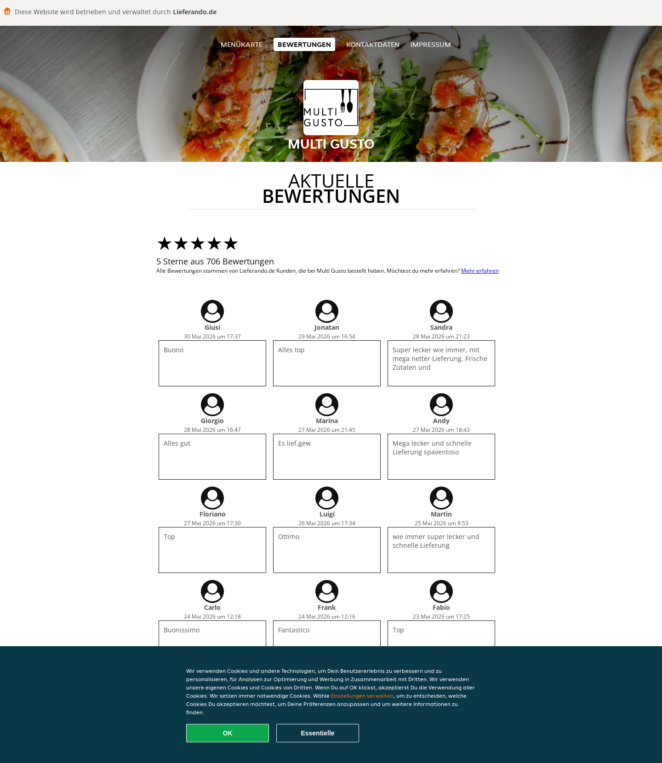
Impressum (431, 44)
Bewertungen (304, 44)
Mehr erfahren (480, 271)
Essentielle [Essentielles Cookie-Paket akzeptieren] (317, 733)
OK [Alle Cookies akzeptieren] (228, 733)
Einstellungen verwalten (362, 695)
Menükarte (242, 44)
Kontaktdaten (372, 44)
